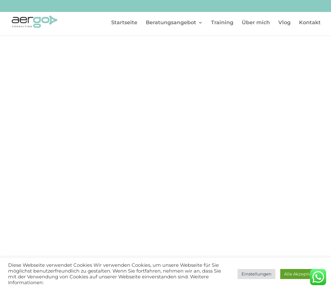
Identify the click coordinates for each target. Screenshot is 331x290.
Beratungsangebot (171, 23)
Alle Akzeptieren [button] (301, 273)
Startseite (124, 23)
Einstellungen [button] (256, 273)
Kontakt (310, 23)
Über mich (256, 23)
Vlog (284, 23)
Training (222, 23)
